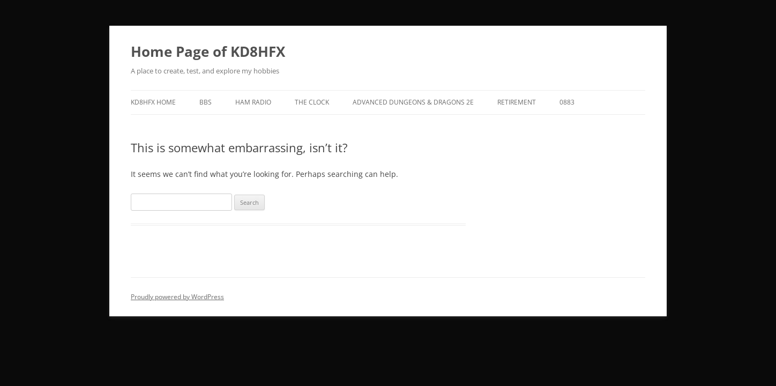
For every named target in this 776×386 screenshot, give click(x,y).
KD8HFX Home (153, 102)
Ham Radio (253, 102)
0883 (566, 102)
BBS (205, 102)
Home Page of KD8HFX (208, 51)
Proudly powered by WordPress (177, 296)
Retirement (516, 102)
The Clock (312, 102)
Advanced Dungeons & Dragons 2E (413, 102)
